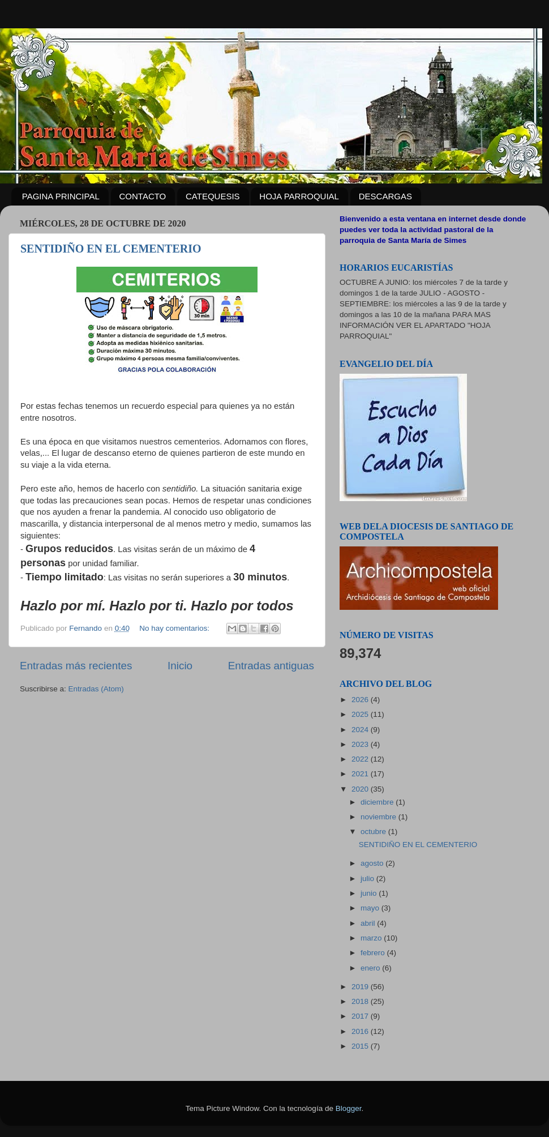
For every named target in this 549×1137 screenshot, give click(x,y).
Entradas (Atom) (96, 689)
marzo (372, 938)
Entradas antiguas (271, 666)
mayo (371, 908)
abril (369, 923)
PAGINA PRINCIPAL (61, 196)
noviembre (379, 817)
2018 (361, 1001)
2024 (361, 729)
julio (368, 878)
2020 (361, 789)
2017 (361, 1016)
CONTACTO (142, 196)
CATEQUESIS (213, 196)
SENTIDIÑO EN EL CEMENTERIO (110, 248)
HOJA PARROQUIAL (299, 196)
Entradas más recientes (76, 666)
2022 (361, 759)
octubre (374, 831)
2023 (361, 744)
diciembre (378, 802)
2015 (361, 1046)
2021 (361, 774)
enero (371, 968)
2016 (361, 1031)
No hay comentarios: (175, 628)
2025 (361, 714)
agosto (373, 863)
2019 (361, 986)
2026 (361, 699)
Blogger (349, 1108)
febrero (374, 952)
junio (370, 893)
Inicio (180, 666)
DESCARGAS (385, 196)
